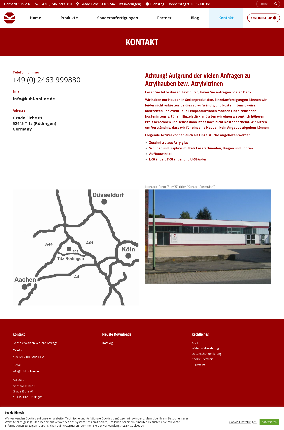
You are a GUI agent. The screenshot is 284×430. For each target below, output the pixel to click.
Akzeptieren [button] (269, 422)
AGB (195, 343)
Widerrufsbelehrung (205, 348)
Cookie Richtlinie (203, 359)
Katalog (107, 343)
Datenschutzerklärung (207, 354)
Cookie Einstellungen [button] (243, 422)
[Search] (268, 4)
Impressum (199, 364)
